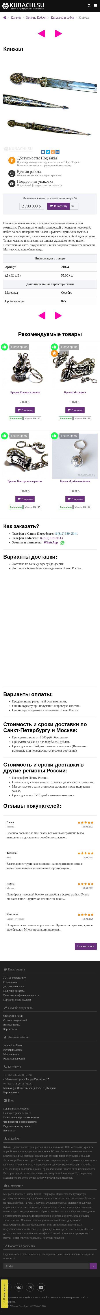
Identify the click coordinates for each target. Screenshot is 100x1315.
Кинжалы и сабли (62, 17)
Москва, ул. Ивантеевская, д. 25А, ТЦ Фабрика (29, 1088)
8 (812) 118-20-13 (51, 538)
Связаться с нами (12, 1015)
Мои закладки (11, 1054)
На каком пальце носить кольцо (21, 1117)
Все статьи (9, 1130)
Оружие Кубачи (36, 17)
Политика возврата (13, 990)
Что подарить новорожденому (20, 1121)
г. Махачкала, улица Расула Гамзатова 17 (26, 1079)
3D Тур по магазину (14, 977)
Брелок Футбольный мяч (75, 481)
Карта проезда (11, 1092)
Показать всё (85, 946)
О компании (10, 982)
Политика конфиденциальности (21, 995)
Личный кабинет (12, 1045)
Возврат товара (11, 1024)
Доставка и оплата (13, 986)
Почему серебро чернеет (17, 1113)
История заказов (12, 1049)
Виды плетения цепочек (16, 1126)
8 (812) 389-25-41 (66, 533)
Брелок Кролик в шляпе (24, 392)
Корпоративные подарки (17, 999)
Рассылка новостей (14, 1058)
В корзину (58, 206)
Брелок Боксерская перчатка (25, 481)
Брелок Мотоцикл (75, 392)
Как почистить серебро (16, 1108)
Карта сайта (10, 1029)
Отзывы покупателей (15, 1020)
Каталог (16, 17)
